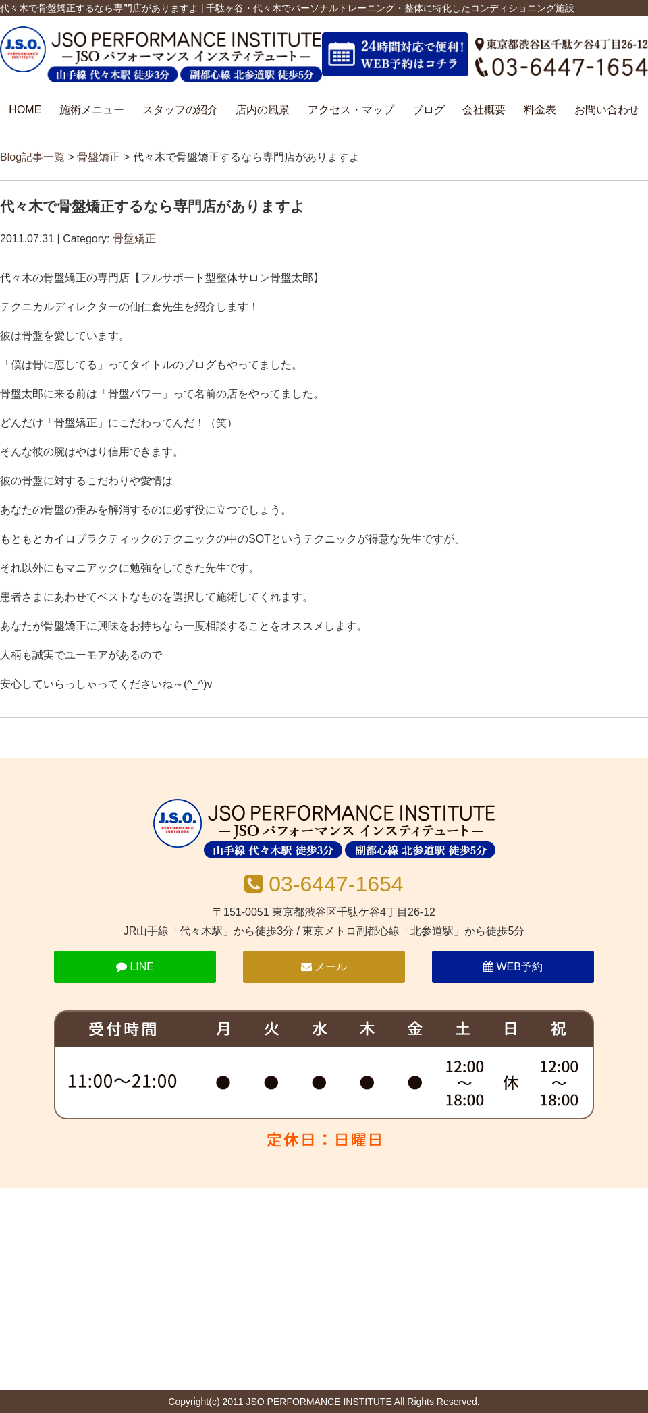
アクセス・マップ (351, 109)
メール (324, 966)
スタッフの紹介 (180, 109)
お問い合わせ (606, 109)
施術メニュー (91, 109)
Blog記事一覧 (32, 157)
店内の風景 (263, 109)
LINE (135, 966)
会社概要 (484, 109)
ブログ (428, 109)
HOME (25, 109)
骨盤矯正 (98, 157)
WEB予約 (513, 966)
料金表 (540, 109)
